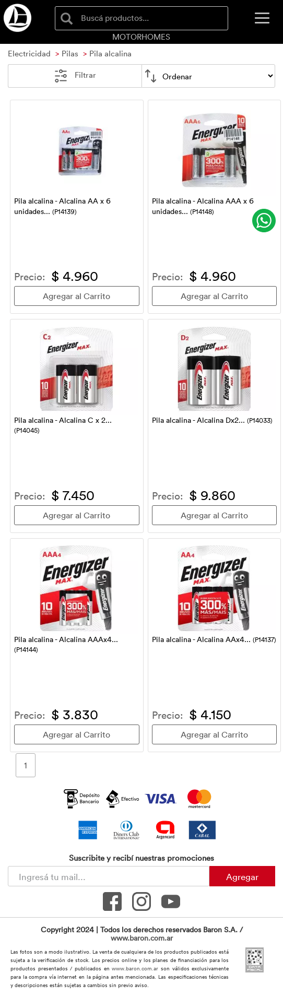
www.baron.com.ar (142, 938)
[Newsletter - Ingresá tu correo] (108, 876)
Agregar (242, 876)
